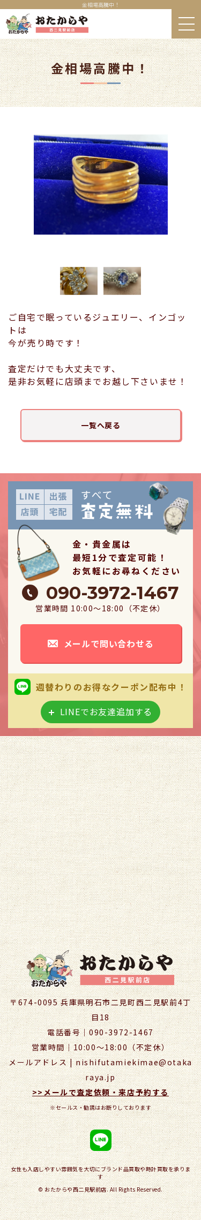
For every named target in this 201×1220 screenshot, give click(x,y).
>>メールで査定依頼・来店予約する (100, 1092)
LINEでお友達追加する (106, 711)
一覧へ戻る (101, 425)
